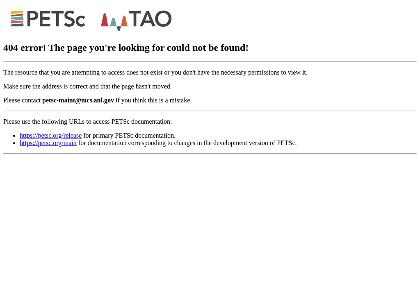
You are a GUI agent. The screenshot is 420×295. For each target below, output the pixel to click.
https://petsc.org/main (48, 142)
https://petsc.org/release (51, 135)
